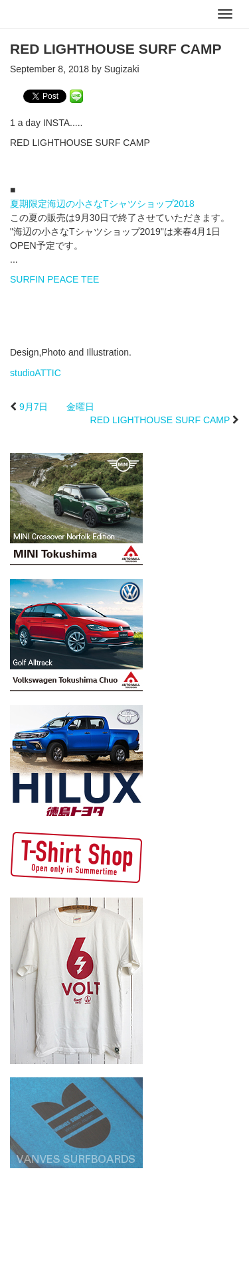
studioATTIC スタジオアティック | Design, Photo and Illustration (63, 14)
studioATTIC (35, 373)
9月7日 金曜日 (57, 406)
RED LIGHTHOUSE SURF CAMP (160, 420)
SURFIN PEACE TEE (54, 279)
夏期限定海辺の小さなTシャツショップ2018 (102, 203)
